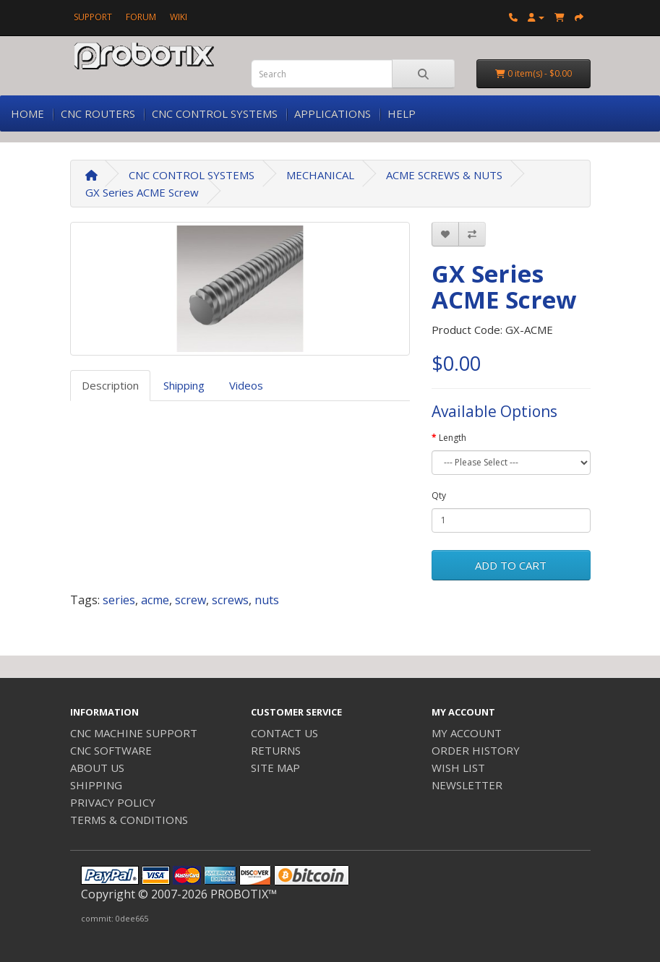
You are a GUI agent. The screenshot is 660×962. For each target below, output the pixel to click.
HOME (27, 113)
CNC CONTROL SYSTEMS (215, 113)
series (119, 600)
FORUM (141, 17)
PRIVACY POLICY (112, 802)
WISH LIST (458, 767)
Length (452, 437)
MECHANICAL (320, 175)
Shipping (184, 385)
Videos (246, 385)
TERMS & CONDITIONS (129, 819)
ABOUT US (97, 767)
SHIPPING (96, 785)
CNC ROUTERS (98, 113)
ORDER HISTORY (476, 750)
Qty (439, 495)
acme (155, 600)
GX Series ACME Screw (142, 192)
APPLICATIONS (332, 113)
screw (190, 600)
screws (230, 600)
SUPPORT (93, 17)
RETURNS (276, 750)
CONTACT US (284, 733)
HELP (401, 113)
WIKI (178, 17)
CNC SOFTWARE (111, 750)
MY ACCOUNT (467, 733)
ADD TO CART (511, 565)
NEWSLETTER (467, 785)
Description (110, 385)
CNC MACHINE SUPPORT (133, 733)
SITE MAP (275, 767)
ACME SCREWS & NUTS (444, 175)
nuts (266, 600)
